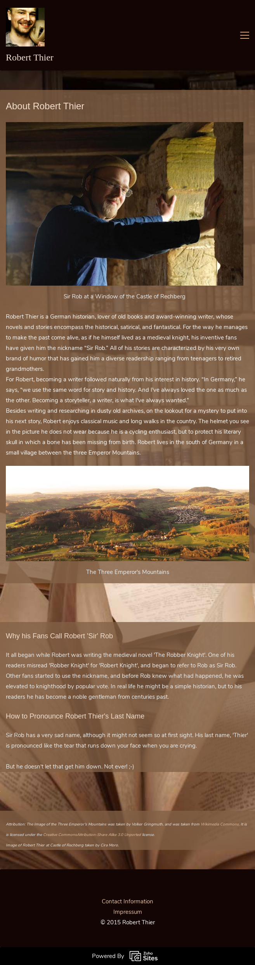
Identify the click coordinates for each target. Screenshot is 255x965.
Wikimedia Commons (220, 824)
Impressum (127, 912)
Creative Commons (60, 834)
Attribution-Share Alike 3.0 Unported (109, 834)
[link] (124, 127)
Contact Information (127, 901)
